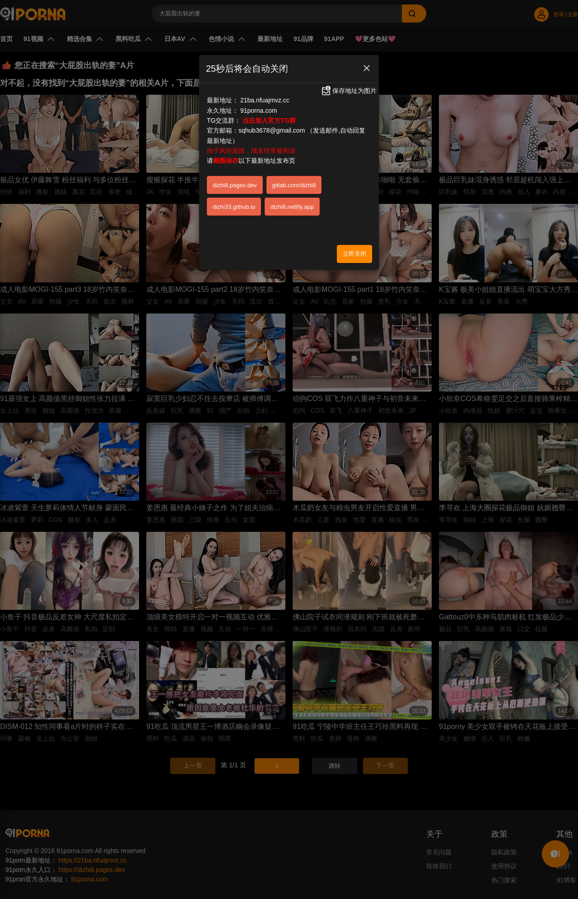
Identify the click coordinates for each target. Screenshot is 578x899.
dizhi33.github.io (234, 206)
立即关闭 (354, 253)
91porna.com (258, 110)
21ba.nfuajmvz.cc (264, 100)
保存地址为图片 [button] (349, 90)
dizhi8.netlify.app (292, 206)
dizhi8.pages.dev (235, 185)
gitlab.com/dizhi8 (294, 185)
